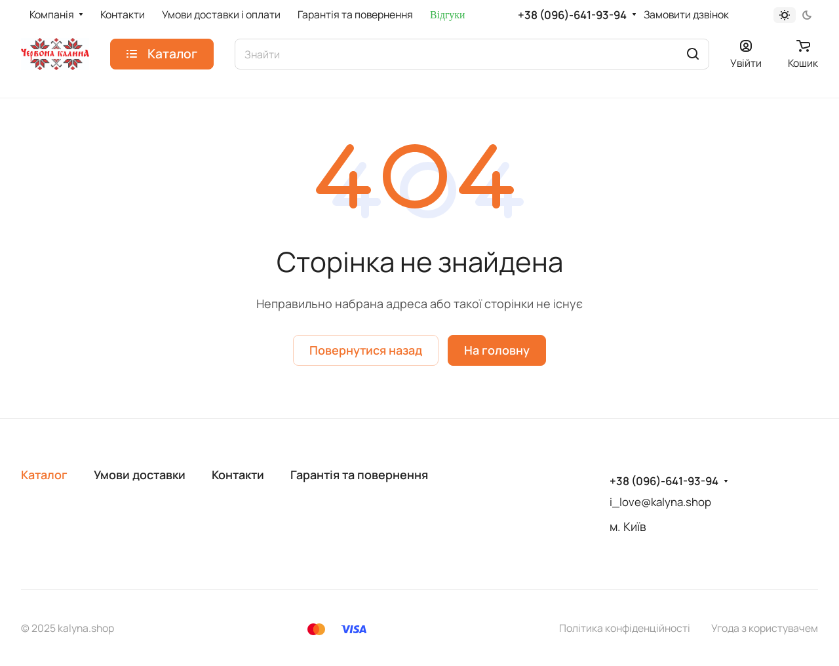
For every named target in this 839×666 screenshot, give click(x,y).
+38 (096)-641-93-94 (572, 15)
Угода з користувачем (764, 628)
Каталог (44, 474)
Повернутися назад (365, 350)
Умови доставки (139, 474)
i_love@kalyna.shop (660, 501)
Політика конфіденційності (624, 628)
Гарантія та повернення (359, 474)
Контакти (238, 474)
